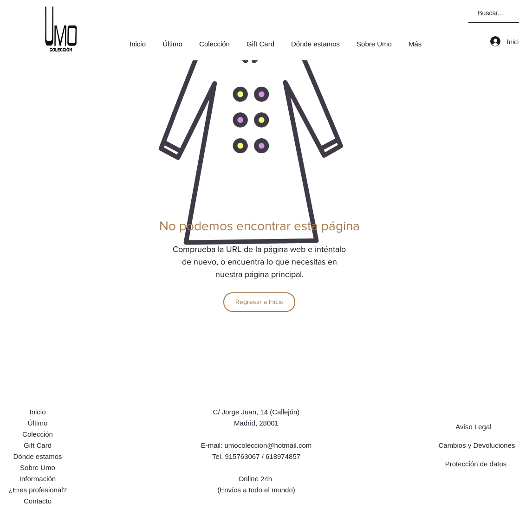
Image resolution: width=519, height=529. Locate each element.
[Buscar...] (490, 13)
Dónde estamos (37, 456)
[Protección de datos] (475, 463)
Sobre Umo (37, 467)
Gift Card (38, 445)
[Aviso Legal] (473, 426)
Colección (37, 434)
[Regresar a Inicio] (259, 302)
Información (37, 479)
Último (38, 423)
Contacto (38, 501)
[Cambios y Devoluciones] (476, 445)
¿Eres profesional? (37, 490)
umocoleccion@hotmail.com (268, 445)
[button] (214, 40)
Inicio (37, 412)
